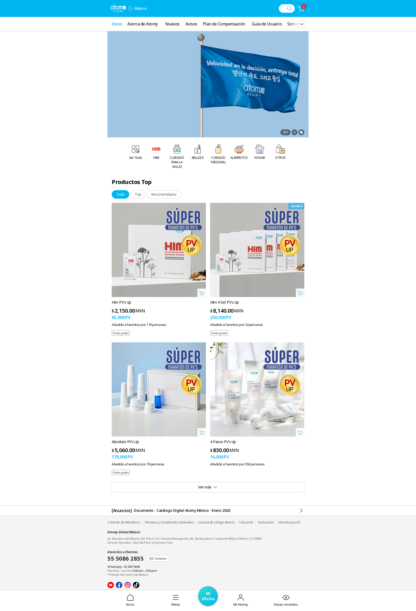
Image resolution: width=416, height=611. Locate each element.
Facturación (266, 522)
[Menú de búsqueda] (287, 8)
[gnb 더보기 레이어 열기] (301, 24)
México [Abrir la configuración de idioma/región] (140, 8)
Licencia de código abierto (216, 522)
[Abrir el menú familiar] (130, 8)
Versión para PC (289, 522)
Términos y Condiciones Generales (168, 522)
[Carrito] (301, 8)
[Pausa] (294, 132)
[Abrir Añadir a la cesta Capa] (201, 293)
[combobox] (130, 8)
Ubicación (246, 522)
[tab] (120, 194)
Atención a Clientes (125, 556)
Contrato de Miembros (123, 522)
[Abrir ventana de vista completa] (301, 132)
